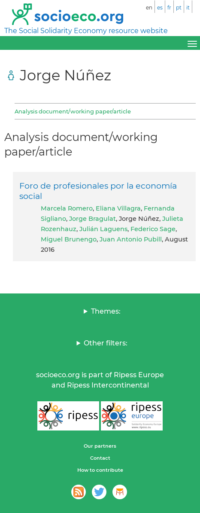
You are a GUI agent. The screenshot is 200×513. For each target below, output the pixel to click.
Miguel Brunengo (69, 239)
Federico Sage (153, 229)
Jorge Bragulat (92, 219)
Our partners (100, 446)
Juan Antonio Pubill (131, 239)
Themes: (106, 311)
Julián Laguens (103, 229)
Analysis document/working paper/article (73, 111)
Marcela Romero (67, 208)
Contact (100, 458)
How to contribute (100, 470)
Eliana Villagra (118, 208)
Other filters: (105, 343)
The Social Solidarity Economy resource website (86, 31)
